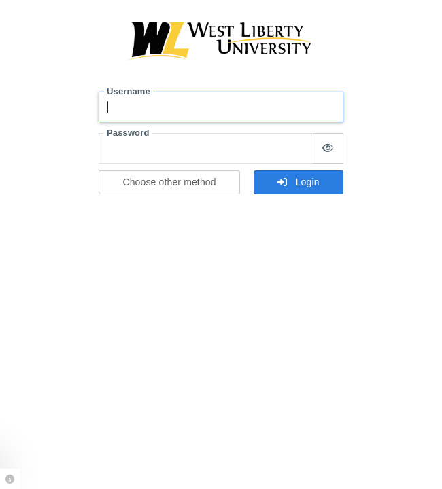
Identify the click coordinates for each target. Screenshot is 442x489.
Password (128, 133)
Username (128, 91)
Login (298, 182)
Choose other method (169, 182)
